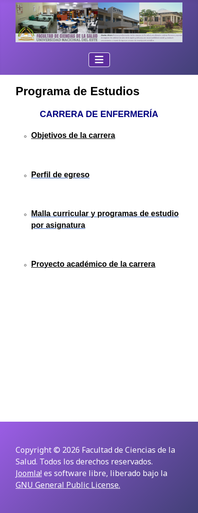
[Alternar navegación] (99, 59)
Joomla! (29, 473)
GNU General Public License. (68, 484)
